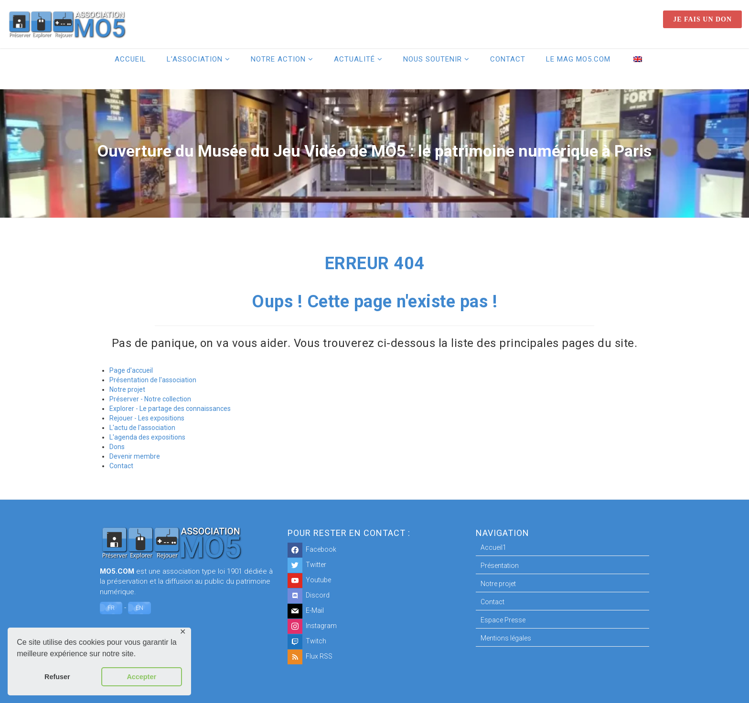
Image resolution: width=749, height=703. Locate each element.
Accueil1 (493, 547)
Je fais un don (702, 19)
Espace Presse (503, 620)
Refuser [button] (57, 677)
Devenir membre (134, 456)
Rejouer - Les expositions (146, 418)
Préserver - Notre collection (150, 399)
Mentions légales (506, 638)
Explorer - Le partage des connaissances (170, 408)
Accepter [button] (141, 677)
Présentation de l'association (152, 380)
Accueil (130, 59)
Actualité (354, 59)
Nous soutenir (432, 59)
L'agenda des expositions (147, 437)
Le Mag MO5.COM (578, 59)
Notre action (278, 59)
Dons (117, 447)
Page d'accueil (131, 370)
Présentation (500, 565)
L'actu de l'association (142, 427)
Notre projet (127, 389)
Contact (507, 59)
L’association (195, 59)
